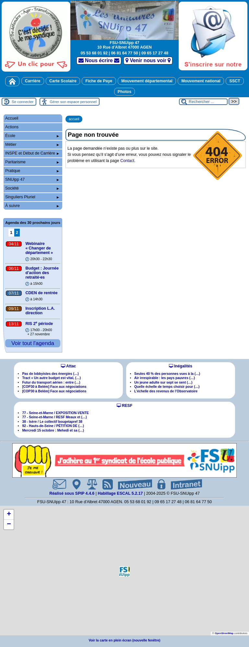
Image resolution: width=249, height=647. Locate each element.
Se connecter (22, 102)
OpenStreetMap (224, 633)
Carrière (33, 81)
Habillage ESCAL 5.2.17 (120, 493)
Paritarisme (32, 162)
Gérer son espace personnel (73, 102)
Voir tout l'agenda (32, 343)
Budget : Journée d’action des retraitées (42, 273)
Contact (127, 160)
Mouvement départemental (146, 81)
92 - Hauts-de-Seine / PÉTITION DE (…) (53, 426)
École (32, 135)
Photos (124, 91)
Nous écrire (99, 60)
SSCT (234, 81)
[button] (124, 571)
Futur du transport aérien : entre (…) (51, 382)
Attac (68, 366)
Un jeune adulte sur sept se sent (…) (163, 382)
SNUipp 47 (32, 179)
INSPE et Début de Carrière (32, 153)
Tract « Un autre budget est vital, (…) (51, 378)
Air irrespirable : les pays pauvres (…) (164, 378)
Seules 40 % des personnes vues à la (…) (167, 373)
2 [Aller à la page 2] (17, 232)
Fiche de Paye (98, 81)
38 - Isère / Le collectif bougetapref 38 (52, 421)
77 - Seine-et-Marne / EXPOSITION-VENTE (55, 413)
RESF (125, 405)
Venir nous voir (148, 60)
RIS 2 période (39, 323)
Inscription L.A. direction (40, 310)
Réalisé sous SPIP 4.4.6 (72, 493)
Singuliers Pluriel (32, 197)
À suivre (32, 205)
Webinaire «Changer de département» (39, 248)
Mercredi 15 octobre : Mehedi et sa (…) (53, 430)
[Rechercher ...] (203, 101)
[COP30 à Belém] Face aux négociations (54, 386)
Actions (11, 127)
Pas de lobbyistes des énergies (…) (50, 373)
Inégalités (180, 366)
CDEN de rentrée (41, 293)
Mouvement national (200, 81)
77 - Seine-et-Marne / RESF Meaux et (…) (54, 417)
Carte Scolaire (63, 81)
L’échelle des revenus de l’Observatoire (165, 391)
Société (32, 188)
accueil (74, 119)
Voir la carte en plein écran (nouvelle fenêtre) (124, 640)
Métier (32, 144)
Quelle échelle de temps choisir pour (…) (167, 386)
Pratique (32, 170)
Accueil (11, 118)
